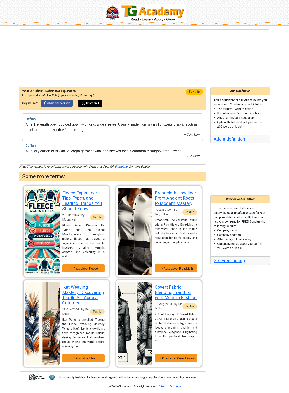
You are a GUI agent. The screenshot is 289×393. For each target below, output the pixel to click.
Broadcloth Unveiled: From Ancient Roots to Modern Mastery (175, 198)
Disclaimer (175, 386)
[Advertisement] (144, 58)
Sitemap (163, 386)
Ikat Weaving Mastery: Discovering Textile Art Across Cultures (83, 295)
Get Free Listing (229, 260)
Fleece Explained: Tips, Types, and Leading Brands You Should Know (82, 200)
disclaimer (121, 166)
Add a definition (229, 139)
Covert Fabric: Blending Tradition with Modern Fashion (176, 292)
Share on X (90, 103)
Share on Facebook (57, 103)
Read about (83, 268)
